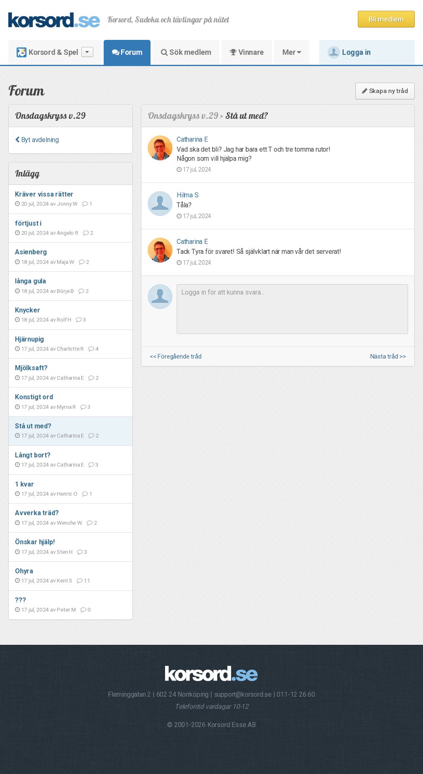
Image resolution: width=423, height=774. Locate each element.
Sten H (65, 551)
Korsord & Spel (55, 52)
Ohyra (24, 571)
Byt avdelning (37, 140)
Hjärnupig (29, 339)
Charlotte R (70, 348)
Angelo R (67, 232)
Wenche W (69, 522)
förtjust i (28, 223)
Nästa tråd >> (388, 357)
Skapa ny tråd (385, 91)
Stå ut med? (33, 426)
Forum (127, 52)
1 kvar (24, 484)
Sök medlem (186, 52)
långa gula (30, 281)
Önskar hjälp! (34, 542)
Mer (291, 52)
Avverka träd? (36, 513)
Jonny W (67, 203)
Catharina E (70, 377)
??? (20, 600)
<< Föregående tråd (175, 357)
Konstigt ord (34, 397)
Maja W (65, 261)
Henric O (67, 493)
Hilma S (188, 195)
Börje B (65, 290)
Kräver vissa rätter (44, 194)
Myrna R (66, 406)
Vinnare (246, 52)
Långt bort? (33, 455)
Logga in (349, 52)
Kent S (64, 580)
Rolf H (64, 319)
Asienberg (31, 252)
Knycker (27, 310)
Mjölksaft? (31, 368)
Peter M (66, 609)
